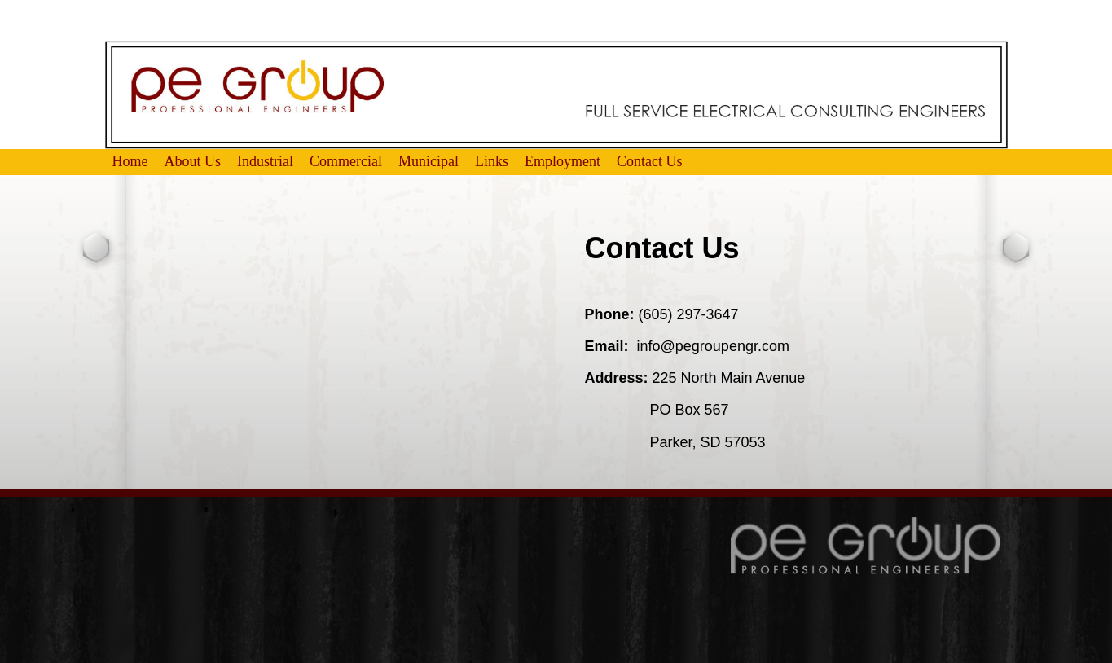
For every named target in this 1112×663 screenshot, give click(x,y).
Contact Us (650, 161)
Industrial (265, 161)
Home (130, 161)
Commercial (346, 161)
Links (491, 161)
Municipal (428, 161)
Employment (562, 161)
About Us (193, 161)
